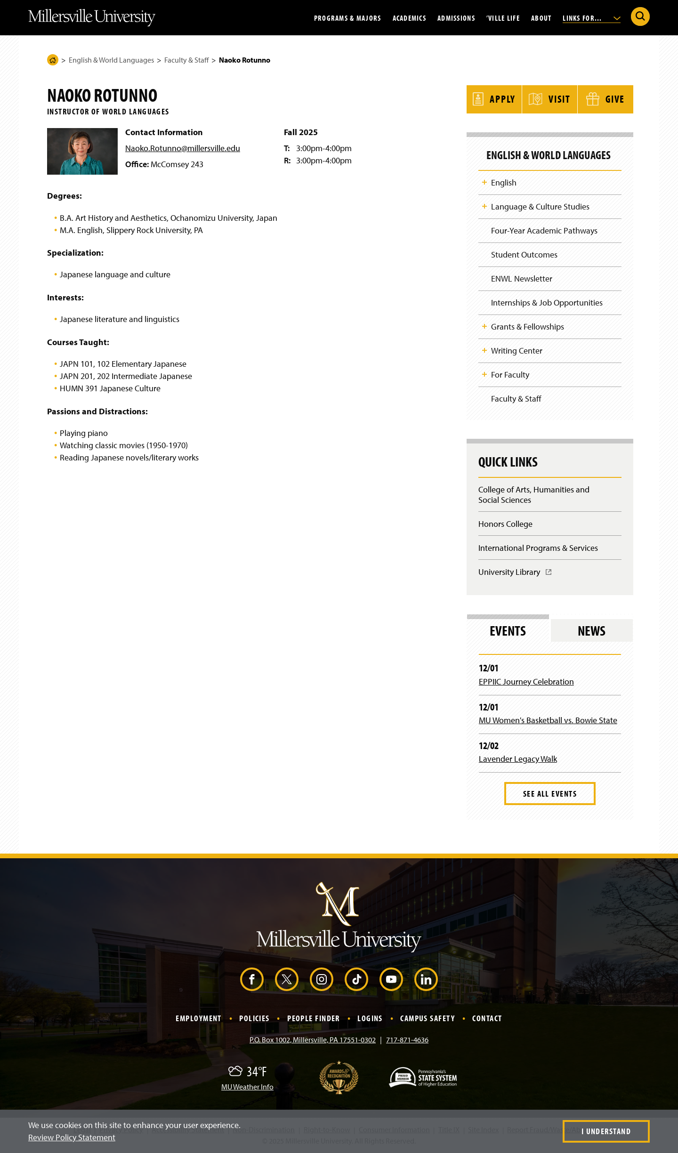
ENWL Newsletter (521, 278)
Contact (487, 1019)
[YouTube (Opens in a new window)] (391, 980)
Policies (254, 1019)
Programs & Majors (347, 17)
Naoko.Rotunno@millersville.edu (182, 148)
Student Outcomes (524, 254)
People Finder (313, 1019)
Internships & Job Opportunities (547, 302)
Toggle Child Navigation (484, 181)
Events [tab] (508, 632)
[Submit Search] (640, 16)
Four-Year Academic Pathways (544, 229)
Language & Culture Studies (540, 205)
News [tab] (591, 632)
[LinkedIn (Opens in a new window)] (426, 980)
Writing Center (516, 350)
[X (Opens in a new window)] (287, 980)
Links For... (592, 17)
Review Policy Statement (71, 1137)
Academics (410, 17)
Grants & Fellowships (527, 326)
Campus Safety (427, 1019)
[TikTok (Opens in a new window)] (356, 980)
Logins (370, 1019)
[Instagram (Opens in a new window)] (321, 980)
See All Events (550, 794)
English (504, 181)
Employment (198, 1019)
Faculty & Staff (186, 60)
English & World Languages (111, 60)
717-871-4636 (407, 1040)
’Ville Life (503, 17)
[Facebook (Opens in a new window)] (252, 980)
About (541, 17)
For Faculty (510, 374)
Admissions (456, 17)
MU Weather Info (247, 1087)
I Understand (606, 1131)
